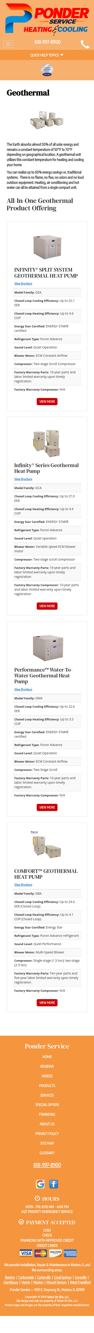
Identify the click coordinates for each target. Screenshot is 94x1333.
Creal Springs (62, 1277)
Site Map (47, 1143)
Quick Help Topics (47, 55)
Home (47, 1057)
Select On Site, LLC (58, 1296)
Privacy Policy (47, 1133)
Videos (47, 1076)
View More (47, 401)
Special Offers (47, 1104)
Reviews (47, 1066)
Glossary (47, 1153)
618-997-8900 (47, 1165)
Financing (47, 1114)
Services (47, 1095)
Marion (38, 1282)
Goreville (80, 1277)
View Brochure (23, 283)
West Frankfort (80, 1282)
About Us (47, 1124)
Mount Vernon (56, 1282)
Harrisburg (11, 1282)
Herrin (25, 1282)
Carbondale (26, 1277)
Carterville (44, 1277)
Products (47, 1085)
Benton (10, 1277)
